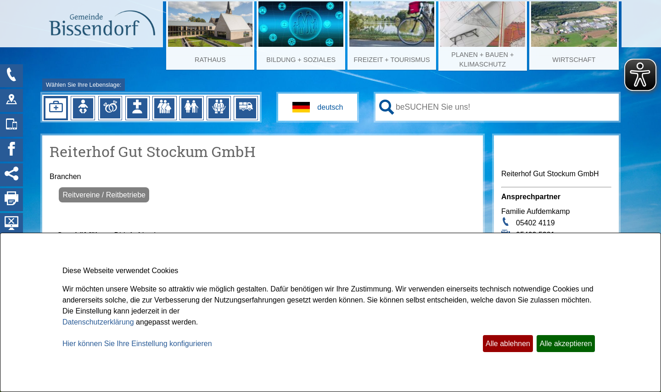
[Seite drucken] (11, 199)
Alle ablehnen (508, 343)
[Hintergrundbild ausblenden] (11, 224)
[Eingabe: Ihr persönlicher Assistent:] (505, 107)
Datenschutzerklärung (98, 322)
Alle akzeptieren (566, 343)
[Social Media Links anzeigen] (11, 174)
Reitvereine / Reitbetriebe (104, 195)
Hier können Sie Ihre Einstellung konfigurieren (137, 343)
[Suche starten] (386, 107)
